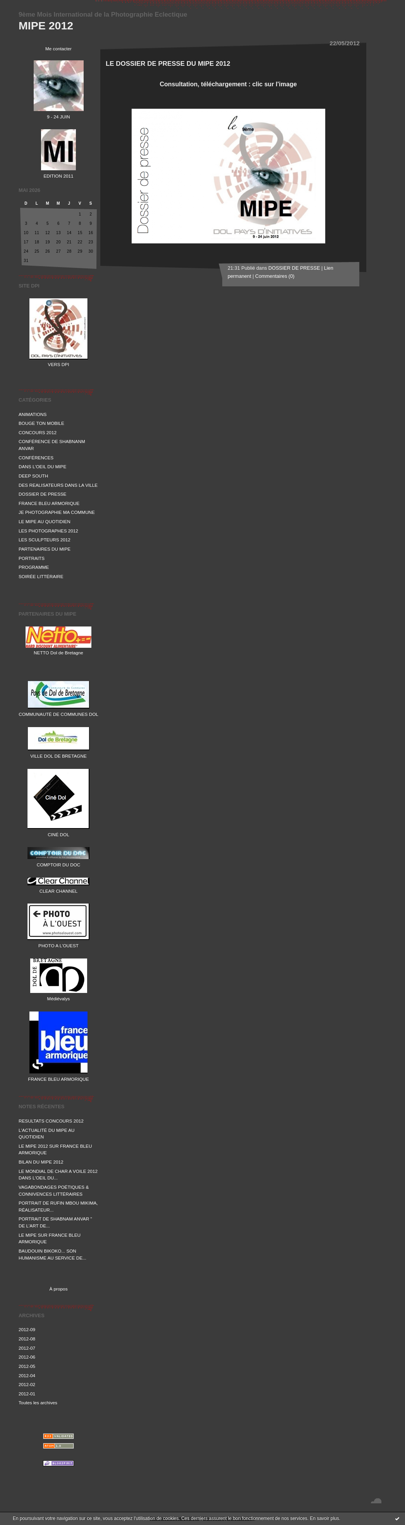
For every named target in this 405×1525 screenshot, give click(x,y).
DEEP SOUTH (33, 475)
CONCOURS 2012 (38, 432)
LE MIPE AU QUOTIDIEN (44, 521)
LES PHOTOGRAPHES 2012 (48, 530)
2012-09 (27, 1329)
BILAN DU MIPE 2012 (41, 1161)
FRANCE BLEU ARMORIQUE (49, 503)
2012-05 (27, 1366)
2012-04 (27, 1375)
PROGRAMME (34, 567)
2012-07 (27, 1347)
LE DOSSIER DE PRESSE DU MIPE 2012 (168, 63)
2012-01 (27, 1393)
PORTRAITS (32, 558)
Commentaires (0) (275, 276)
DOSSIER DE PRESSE (42, 493)
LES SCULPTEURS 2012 (44, 539)
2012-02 (27, 1384)
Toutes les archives (38, 1402)
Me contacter (58, 48)
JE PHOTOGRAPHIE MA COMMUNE (57, 512)
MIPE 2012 (46, 25)
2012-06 (27, 1356)
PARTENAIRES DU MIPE (44, 548)
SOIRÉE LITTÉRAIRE (41, 576)
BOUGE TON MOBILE (41, 423)
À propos (58, 1288)
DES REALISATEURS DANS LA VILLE (58, 485)
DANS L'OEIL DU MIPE (42, 466)
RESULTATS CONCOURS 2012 (51, 1120)
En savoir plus (324, 1518)
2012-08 (27, 1338)
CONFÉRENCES (36, 457)
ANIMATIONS (32, 414)
